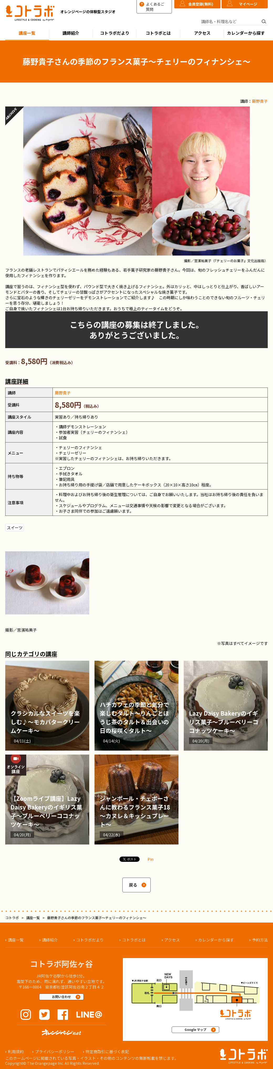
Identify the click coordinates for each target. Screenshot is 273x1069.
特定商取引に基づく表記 (107, 1051)
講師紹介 (70, 33)
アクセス (202, 33)
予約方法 (260, 940)
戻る (133, 885)
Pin (151, 859)
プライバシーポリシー (54, 1051)
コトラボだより (114, 33)
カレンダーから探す (246, 33)
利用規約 (16, 1051)
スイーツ (15, 527)
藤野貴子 (260, 101)
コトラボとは (158, 33)
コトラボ (12, 917)
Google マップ (195, 1029)
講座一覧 (27, 33)
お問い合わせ (61, 996)
